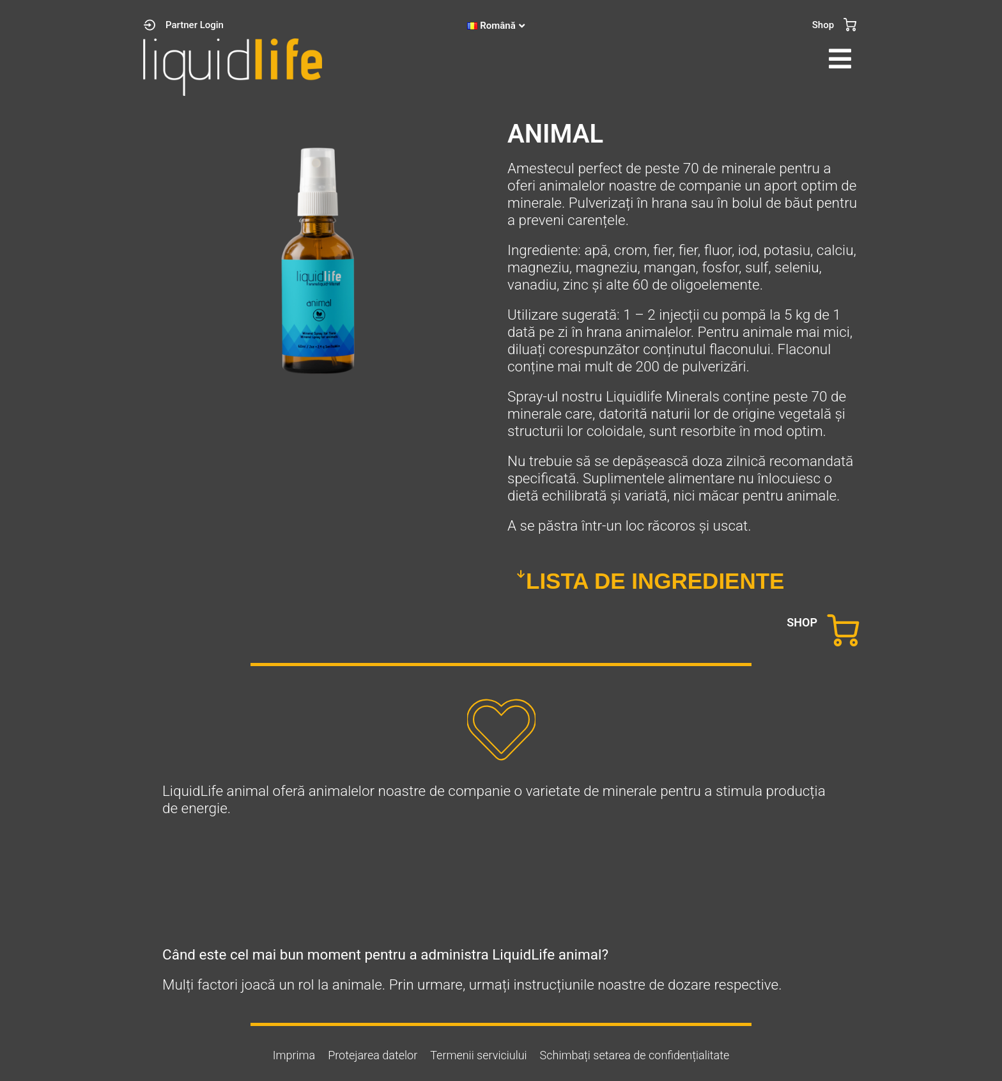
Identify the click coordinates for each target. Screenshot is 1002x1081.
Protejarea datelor (372, 1055)
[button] (683, 58)
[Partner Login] (149, 25)
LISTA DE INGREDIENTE (655, 580)
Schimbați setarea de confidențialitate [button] (635, 1055)
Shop (823, 25)
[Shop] (850, 25)
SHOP (802, 622)
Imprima (294, 1055)
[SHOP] (843, 630)
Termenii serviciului (478, 1055)
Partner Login (195, 25)
